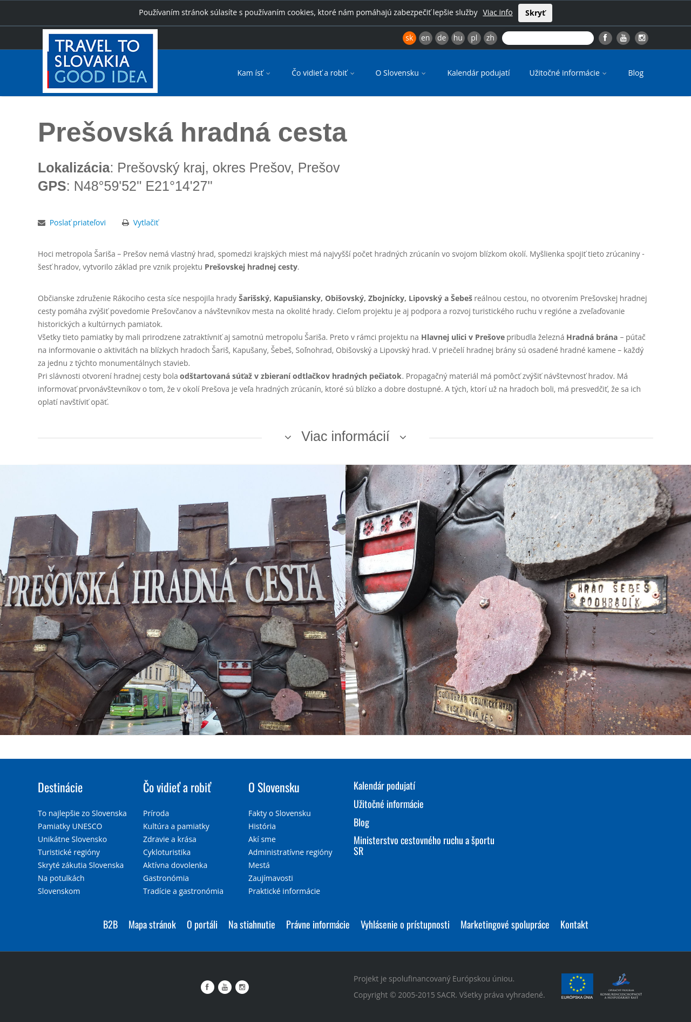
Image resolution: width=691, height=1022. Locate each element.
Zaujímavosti (270, 878)
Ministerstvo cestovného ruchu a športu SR (424, 845)
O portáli (202, 924)
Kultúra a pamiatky (176, 826)
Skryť (535, 13)
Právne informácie (318, 924)
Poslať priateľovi (78, 222)
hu (458, 37)
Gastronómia (166, 878)
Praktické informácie (284, 891)
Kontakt (574, 924)
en (425, 37)
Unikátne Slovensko (72, 839)
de (441, 37)
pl (474, 37)
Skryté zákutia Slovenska (81, 865)
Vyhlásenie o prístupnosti (405, 924)
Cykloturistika (167, 852)
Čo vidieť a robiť (324, 73)
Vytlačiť (146, 222)
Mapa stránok (152, 924)
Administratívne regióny (290, 852)
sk (409, 37)
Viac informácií (345, 436)
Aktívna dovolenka (175, 865)
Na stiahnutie (251, 924)
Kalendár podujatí (478, 73)
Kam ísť (254, 73)
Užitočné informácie (568, 73)
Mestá (259, 865)
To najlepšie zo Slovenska (82, 813)
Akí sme (262, 839)
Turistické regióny (69, 852)
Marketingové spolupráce (505, 924)
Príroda (156, 813)
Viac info (497, 12)
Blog (635, 73)
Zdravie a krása (170, 839)
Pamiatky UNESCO (70, 826)
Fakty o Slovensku (279, 813)
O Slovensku (402, 73)
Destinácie (60, 787)
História (262, 826)
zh (490, 37)
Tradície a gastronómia (183, 891)
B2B (110, 924)
